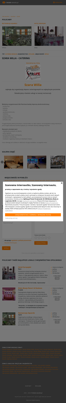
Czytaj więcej (9, 211)
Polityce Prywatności (51, 203)
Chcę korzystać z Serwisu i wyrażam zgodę (33, 215)
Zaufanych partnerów (30, 201)
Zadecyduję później (11, 218)
